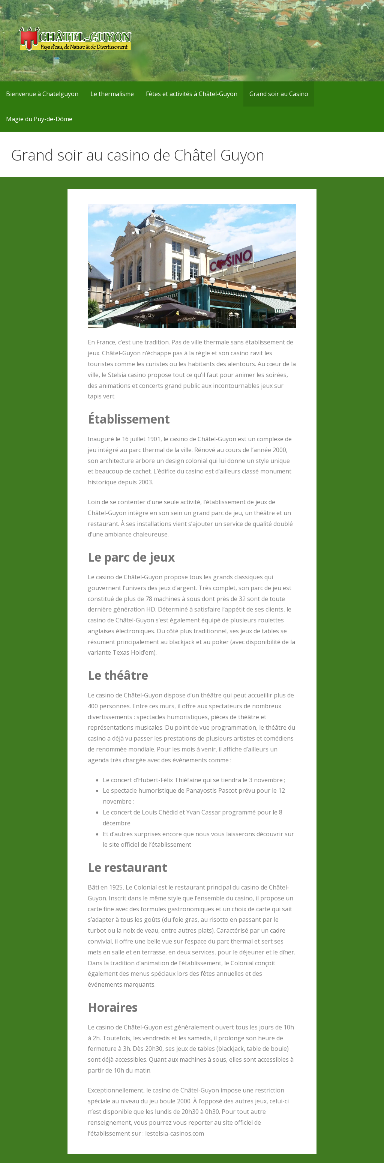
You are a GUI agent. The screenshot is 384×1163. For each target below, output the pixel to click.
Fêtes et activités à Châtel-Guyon (191, 94)
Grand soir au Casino (278, 94)
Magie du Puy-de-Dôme (39, 119)
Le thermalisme (112, 94)
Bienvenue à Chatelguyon (42, 94)
